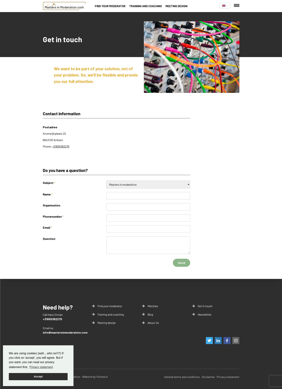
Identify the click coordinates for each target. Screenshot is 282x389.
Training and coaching (145, 6)
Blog (150, 314)
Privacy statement (228, 377)
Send (181, 262)
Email (47, 227)
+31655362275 (60, 146)
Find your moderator (110, 6)
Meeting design (176, 6)
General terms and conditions (182, 377)
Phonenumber (53, 216)
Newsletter (204, 314)
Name (48, 194)
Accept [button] (38, 376)
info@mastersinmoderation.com (65, 332)
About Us (153, 322)
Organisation (51, 205)
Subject (49, 182)
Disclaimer (208, 377)
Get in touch (205, 306)
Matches (153, 306)
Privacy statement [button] (41, 367)
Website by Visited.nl (95, 376)
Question (49, 238)
